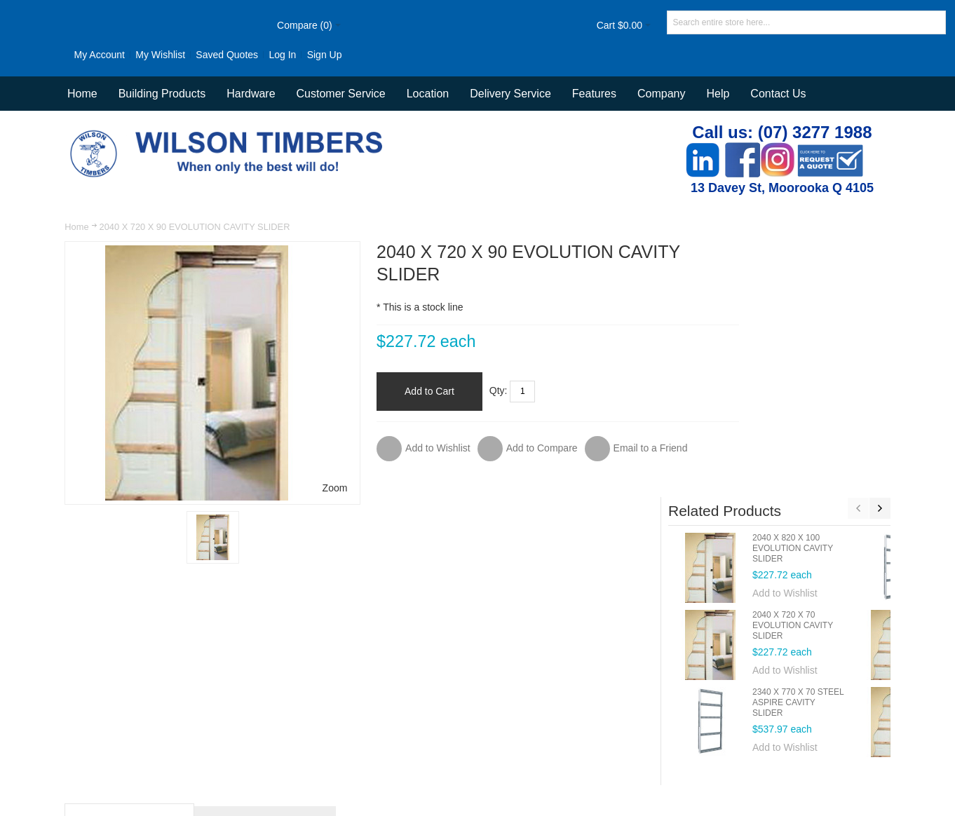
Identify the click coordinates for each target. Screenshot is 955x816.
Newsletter (684, 752)
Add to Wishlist (820, 351)
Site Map (287, 711)
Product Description (130, 605)
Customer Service (601, 711)
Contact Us (778, 94)
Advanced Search (356, 711)
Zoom (303, 487)
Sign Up (288, 54)
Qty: (468, 390)
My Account (64, 54)
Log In (247, 54)
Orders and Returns (449, 711)
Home (77, 227)
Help (717, 94)
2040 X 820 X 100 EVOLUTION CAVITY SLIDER (828, 306)
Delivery (668, 711)
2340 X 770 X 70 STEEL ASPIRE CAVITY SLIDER (833, 460)
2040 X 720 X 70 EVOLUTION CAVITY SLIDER (828, 383)
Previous (857, 266)
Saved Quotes (192, 54)
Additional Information (266, 605)
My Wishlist (125, 54)
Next (879, 266)
